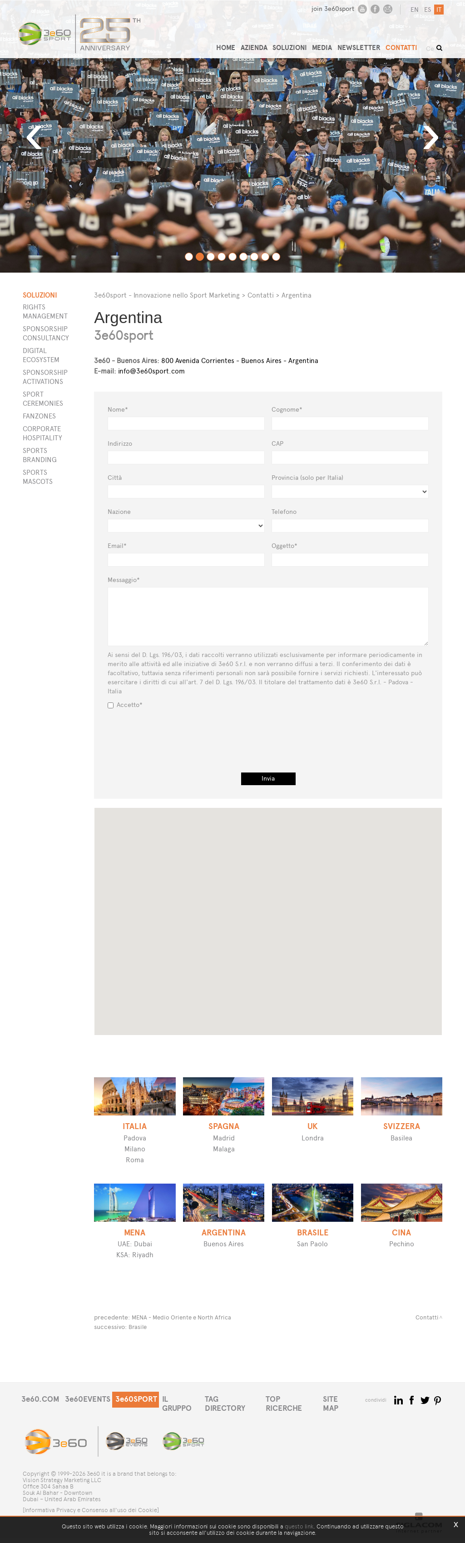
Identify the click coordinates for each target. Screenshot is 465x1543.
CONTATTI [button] (408, 43)
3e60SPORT (141, 1412)
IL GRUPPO (187, 1412)
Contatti (260, 295)
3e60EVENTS (90, 1412)
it (437, 10)
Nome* (118, 409)
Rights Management (45, 311)
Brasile (138, 1326)
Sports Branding (40, 455)
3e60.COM (41, 1412)
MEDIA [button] (331, 43)
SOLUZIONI (298, 43)
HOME (233, 43)
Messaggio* (124, 580)
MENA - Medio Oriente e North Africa (186, 1317)
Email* (117, 546)
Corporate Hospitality (42, 433)
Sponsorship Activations (45, 377)
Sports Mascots (38, 477)
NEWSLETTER (366, 43)
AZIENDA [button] (262, 43)
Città (115, 478)
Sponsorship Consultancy (46, 333)
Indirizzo (120, 444)
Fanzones (39, 416)
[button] (302, 894)
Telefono (284, 512)
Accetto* (125, 705)
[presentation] (268, 732)
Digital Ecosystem (41, 355)
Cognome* (287, 409)
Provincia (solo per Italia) (307, 478)
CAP (277, 444)
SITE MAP (352, 1412)
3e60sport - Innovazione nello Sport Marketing (167, 295)
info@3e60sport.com (151, 371)
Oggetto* (284, 546)
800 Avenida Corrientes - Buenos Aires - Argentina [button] (206, 360)
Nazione (119, 512)
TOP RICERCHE (303, 1412)
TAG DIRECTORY (241, 1412)
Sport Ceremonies (43, 399)
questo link (299, 1526)
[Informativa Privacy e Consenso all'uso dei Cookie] (91, 1514)
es (426, 10)
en (413, 10)
